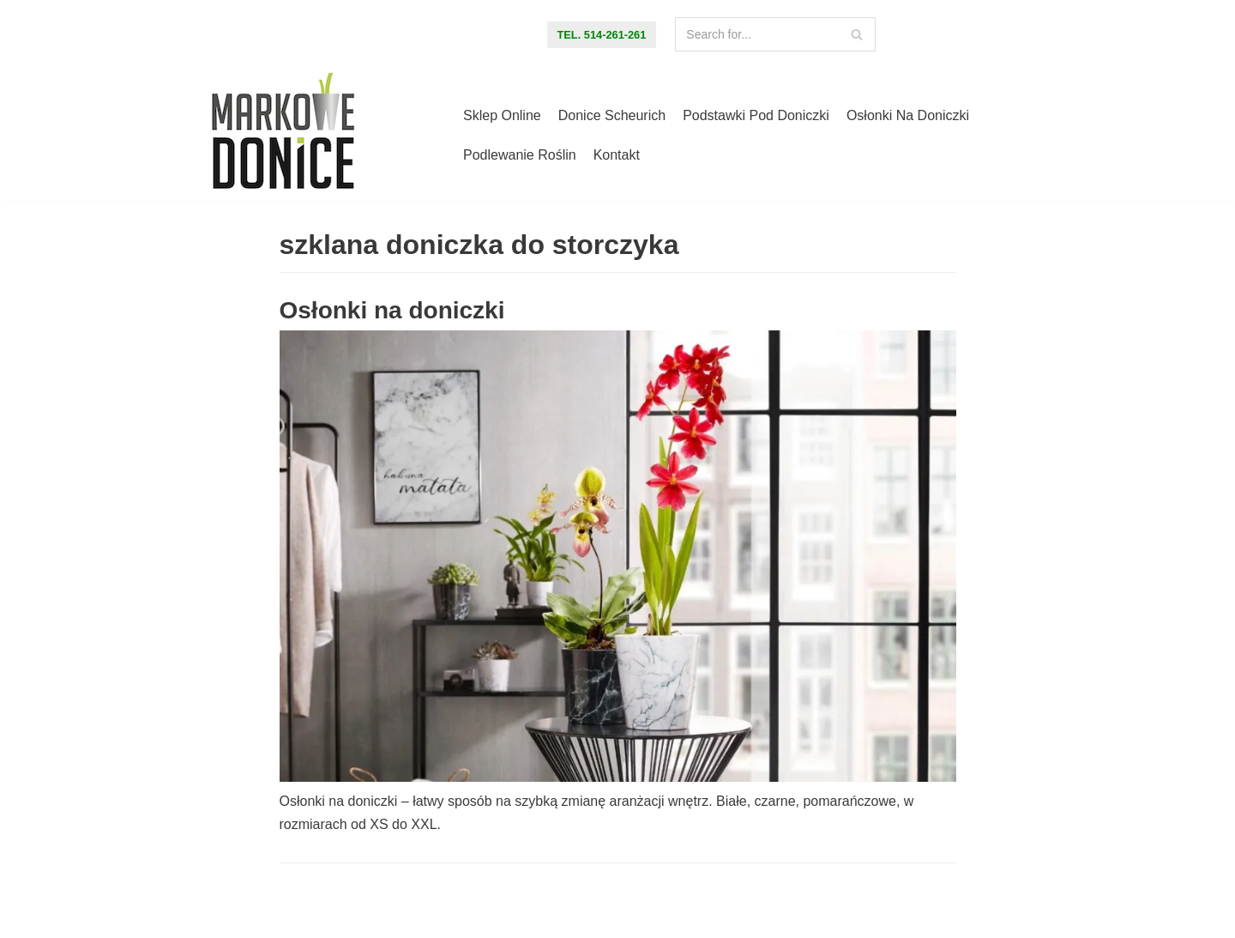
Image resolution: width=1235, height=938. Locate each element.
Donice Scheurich (612, 115)
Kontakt (616, 155)
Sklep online (502, 115)
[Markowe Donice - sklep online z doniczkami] (283, 135)
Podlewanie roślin (519, 155)
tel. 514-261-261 (602, 34)
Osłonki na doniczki (907, 115)
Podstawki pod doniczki (756, 115)
